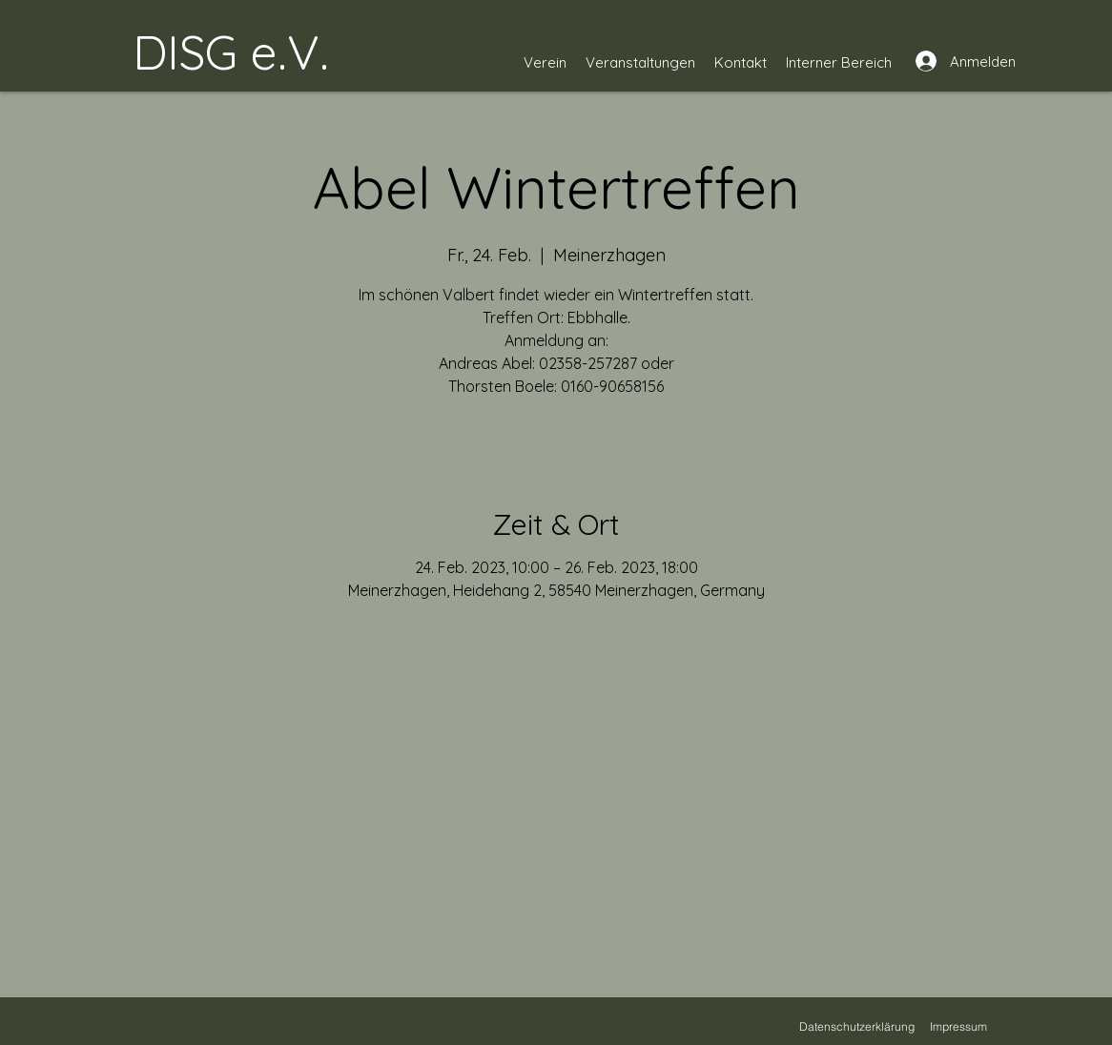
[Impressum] (958, 1026)
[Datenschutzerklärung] (856, 1026)
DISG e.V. (231, 52)
